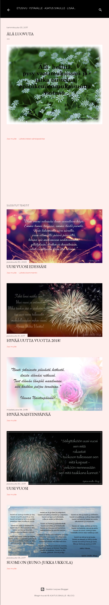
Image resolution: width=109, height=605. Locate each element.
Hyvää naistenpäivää (29, 414)
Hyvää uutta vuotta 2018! (33, 340)
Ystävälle (36, 8)
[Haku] (100, 9)
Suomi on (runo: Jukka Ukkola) (40, 562)
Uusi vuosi (17, 488)
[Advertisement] (54, 172)
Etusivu (22, 8)
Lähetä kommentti (28, 272)
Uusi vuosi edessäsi (26, 266)
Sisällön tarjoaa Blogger (54, 589)
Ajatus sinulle (55, 8)
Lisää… (71, 8)
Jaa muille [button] (11, 138)
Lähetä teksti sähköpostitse (32, 138)
